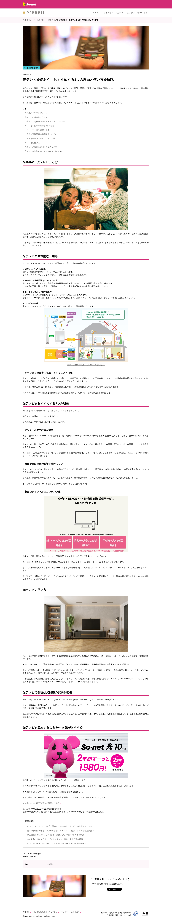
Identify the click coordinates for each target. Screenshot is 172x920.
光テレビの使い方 (32, 143)
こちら (101, 812)
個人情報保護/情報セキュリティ (46, 912)
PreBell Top (27, 20)
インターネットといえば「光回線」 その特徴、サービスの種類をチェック (59, 826)
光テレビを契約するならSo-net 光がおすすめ (44, 151)
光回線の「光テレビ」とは (36, 113)
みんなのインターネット (137, 13)
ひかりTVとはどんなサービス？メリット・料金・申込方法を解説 (55, 839)
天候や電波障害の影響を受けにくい (42, 134)
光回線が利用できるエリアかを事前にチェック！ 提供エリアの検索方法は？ (60, 831)
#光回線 (51, 864)
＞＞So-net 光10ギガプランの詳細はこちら (42, 803)
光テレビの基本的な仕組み (36, 117)
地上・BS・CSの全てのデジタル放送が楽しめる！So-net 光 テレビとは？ (59, 844)
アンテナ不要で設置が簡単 (38, 130)
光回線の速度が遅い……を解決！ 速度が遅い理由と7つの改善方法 (55, 835)
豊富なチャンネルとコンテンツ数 (41, 138)
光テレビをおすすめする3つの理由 (39, 126)
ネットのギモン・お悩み (112, 13)
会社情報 (27, 912)
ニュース (94, 13)
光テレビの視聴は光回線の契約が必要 (41, 147)
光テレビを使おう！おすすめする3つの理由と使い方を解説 (76, 20)
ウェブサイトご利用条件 (71, 912)
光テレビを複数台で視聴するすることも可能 (46, 121)
